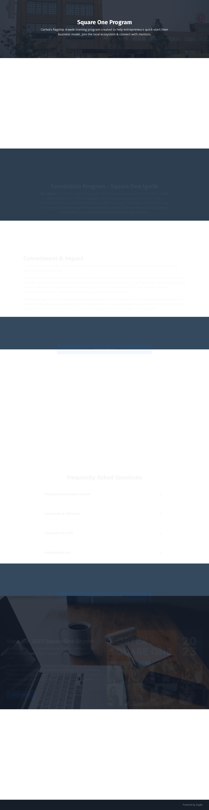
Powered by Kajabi (192, 804)
